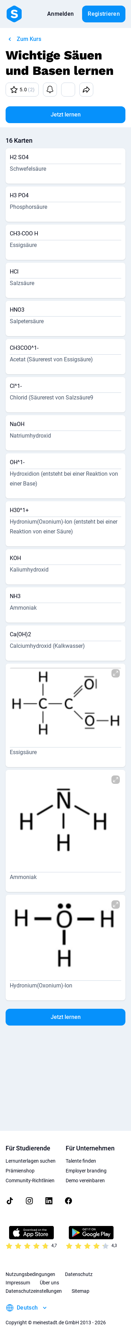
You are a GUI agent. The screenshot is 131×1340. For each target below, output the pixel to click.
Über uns (49, 1282)
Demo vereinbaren (85, 1180)
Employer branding (86, 1171)
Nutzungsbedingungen (30, 1274)
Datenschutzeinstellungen (34, 1291)
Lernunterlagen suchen (31, 1161)
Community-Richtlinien (30, 1180)
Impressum (18, 1282)
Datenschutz (79, 1274)
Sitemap (80, 1291)
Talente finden (81, 1161)
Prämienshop (20, 1171)
